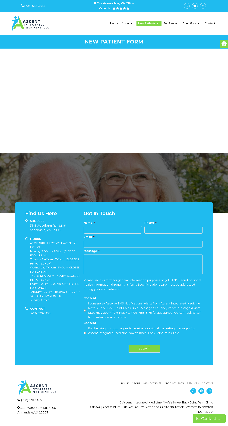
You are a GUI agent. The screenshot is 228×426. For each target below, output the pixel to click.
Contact (210, 23)
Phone (150, 223)
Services (169, 23)
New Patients (146, 23)
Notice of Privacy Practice (164, 407)
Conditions (190, 23)
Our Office (115, 3)
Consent (90, 298)
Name (89, 223)
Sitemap (95, 407)
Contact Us (209, 418)
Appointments (174, 383)
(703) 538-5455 (34, 6)
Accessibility (112, 407)
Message (92, 251)
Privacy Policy (98, 337)
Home (114, 23)
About (126, 23)
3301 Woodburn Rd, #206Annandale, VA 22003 (48, 228)
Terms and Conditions (126, 337)
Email (89, 237)
